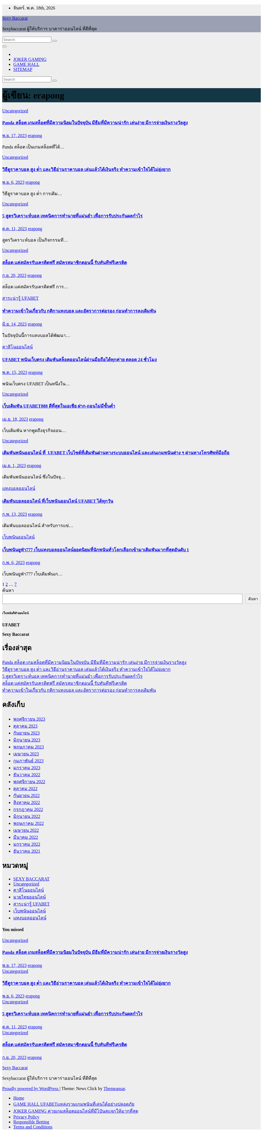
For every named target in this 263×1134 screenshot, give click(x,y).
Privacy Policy (26, 1117)
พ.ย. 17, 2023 (14, 135)
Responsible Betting (31, 1122)
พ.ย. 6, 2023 (13, 182)
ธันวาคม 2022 (26, 774)
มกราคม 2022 (26, 844)
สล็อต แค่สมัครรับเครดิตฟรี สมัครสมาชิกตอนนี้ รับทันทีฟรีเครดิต (64, 262)
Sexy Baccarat (15, 18)
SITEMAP (22, 69)
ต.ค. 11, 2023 (14, 228)
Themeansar (114, 1088)
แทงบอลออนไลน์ (18, 488)
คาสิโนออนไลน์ (17, 346)
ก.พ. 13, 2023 (14, 514)
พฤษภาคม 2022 (28, 823)
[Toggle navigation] (4, 46)
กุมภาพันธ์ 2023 (28, 760)
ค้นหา (8, 590)
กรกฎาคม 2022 (28, 809)
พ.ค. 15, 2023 (14, 372)
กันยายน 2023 (26, 733)
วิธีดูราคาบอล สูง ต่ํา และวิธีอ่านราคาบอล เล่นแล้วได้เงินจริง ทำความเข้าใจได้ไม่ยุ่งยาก (86, 169)
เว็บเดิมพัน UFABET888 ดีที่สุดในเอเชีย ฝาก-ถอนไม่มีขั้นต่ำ (58, 406)
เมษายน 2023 (26, 753)
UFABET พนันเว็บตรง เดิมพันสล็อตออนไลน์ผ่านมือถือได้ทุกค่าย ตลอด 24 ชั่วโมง (79, 359)
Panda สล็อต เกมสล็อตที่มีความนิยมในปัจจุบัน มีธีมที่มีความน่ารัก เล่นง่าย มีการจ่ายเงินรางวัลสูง (95, 122)
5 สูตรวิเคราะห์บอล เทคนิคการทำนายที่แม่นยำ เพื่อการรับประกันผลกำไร (72, 216)
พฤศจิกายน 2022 (29, 781)
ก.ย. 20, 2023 (14, 275)
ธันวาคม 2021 (26, 851)
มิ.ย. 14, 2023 (14, 324)
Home (18, 1098)
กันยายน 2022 (26, 795)
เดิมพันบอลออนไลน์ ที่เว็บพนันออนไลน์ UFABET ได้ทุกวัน (57, 501)
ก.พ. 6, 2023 (13, 562)
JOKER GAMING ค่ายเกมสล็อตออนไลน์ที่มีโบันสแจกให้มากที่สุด (75, 1111)
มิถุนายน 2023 (26, 740)
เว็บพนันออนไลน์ (18, 537)
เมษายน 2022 (26, 830)
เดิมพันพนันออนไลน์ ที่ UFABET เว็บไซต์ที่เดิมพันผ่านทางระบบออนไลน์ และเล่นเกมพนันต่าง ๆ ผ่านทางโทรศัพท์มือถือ (115, 452)
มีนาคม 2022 (25, 837)
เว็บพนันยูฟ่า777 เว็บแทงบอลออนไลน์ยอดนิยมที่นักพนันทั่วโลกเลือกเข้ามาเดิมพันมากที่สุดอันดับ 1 (95, 549)
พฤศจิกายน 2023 (29, 719)
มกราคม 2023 (26, 767)
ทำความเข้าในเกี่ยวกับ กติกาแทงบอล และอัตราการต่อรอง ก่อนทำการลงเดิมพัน (79, 311)
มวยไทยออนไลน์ (29, 897)
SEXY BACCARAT (31, 879)
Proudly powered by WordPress (30, 1088)
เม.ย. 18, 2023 (15, 419)
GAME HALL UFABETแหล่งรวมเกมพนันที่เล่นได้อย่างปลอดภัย (73, 1104)
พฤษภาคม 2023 (28, 747)
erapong (35, 135)
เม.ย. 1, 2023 (14, 465)
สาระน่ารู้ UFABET (20, 298)
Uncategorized (15, 110)
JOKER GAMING (30, 59)
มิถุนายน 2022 (26, 816)
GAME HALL (26, 64)
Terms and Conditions (32, 1127)
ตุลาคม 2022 (25, 788)
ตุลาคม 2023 (25, 726)
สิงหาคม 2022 (26, 802)
